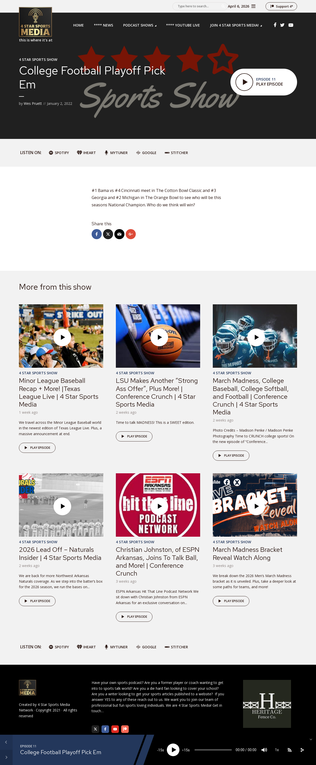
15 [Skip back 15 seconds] (160, 750)
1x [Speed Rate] (277, 750)
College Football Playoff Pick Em (60, 752)
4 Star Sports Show (38, 59)
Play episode (36, 448)
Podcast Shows (138, 25)
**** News (103, 25)
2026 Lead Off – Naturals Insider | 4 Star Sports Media (60, 553)
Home (78, 25)
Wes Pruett (33, 103)
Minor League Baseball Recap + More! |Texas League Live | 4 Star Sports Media (58, 392)
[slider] (213, 750)
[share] (302, 750)
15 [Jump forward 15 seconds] (186, 750)
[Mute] (264, 750)
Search (223, 6)
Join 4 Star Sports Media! (234, 25)
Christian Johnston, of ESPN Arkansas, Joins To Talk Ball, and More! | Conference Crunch (157, 561)
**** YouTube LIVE (183, 25)
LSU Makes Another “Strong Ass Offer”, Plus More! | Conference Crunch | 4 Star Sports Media (157, 392)
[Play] (173, 750)
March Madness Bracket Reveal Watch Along (247, 553)
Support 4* (284, 6)
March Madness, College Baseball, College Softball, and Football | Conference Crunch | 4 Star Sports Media (251, 396)
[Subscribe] (289, 750)
